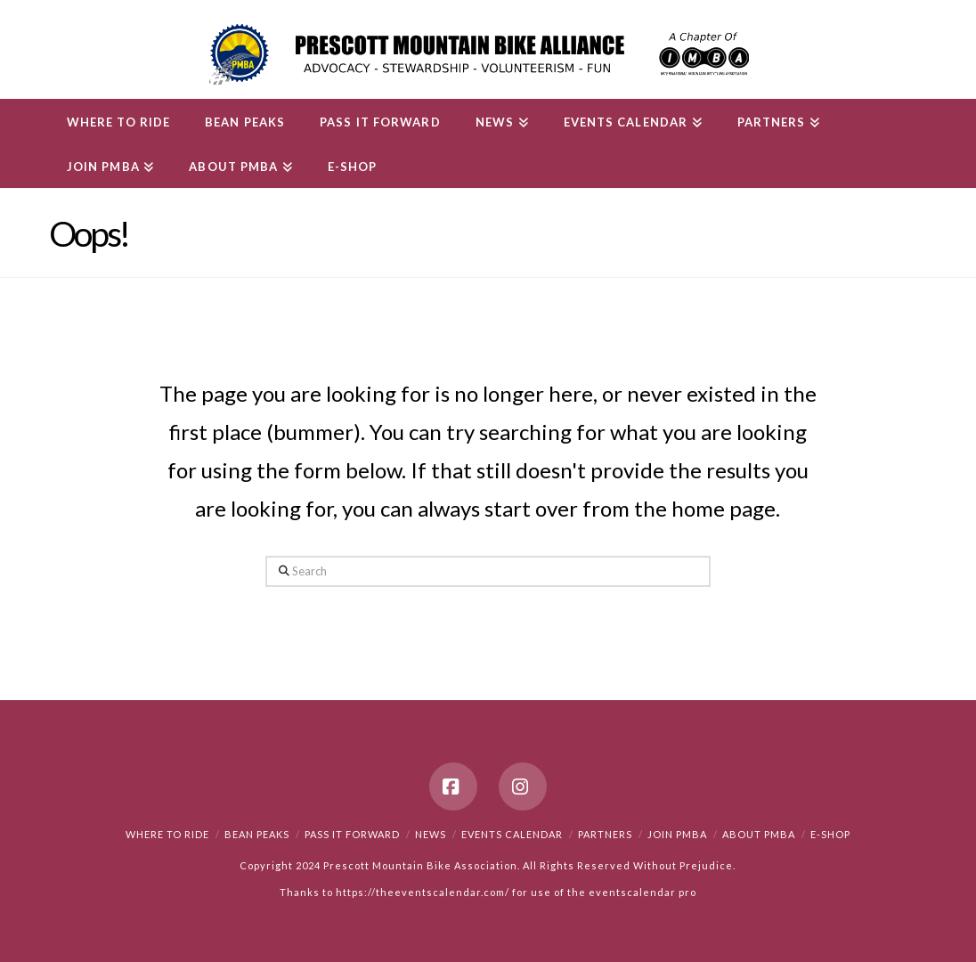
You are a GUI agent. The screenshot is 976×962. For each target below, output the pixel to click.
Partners (605, 834)
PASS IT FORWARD (352, 834)
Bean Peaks (256, 834)
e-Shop (830, 834)
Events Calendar (512, 834)
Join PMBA (677, 834)
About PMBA (758, 834)
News (430, 834)
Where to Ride (167, 834)
